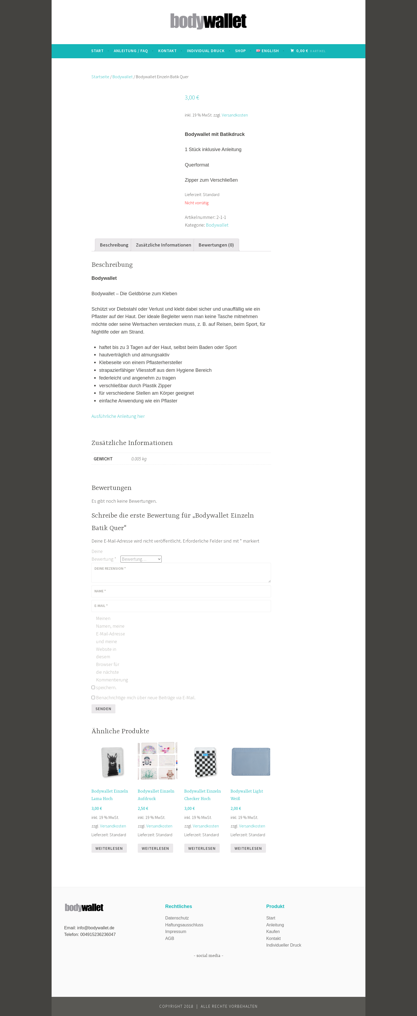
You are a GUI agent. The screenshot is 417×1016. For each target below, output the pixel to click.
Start (270, 918)
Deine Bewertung (103, 555)
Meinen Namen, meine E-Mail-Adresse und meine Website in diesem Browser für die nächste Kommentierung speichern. (110, 652)
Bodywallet (122, 77)
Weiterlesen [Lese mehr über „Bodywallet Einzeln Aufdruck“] (155, 848)
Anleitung (275, 925)
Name (100, 591)
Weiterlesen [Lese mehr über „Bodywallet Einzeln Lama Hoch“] (109, 848)
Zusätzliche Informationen (163, 245)
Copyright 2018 (176, 1006)
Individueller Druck (283, 945)
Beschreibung (114, 245)
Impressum (175, 931)
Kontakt (167, 50)
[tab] (114, 245)
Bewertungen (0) (216, 245)
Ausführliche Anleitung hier (118, 416)
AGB (169, 938)
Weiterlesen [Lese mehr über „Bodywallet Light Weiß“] (248, 848)
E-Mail (101, 605)
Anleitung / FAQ (131, 50)
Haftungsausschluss (184, 925)
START (97, 50)
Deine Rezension (110, 568)
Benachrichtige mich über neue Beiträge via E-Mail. (145, 697)
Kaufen (273, 931)
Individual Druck (206, 50)
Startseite (100, 77)
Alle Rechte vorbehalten (229, 1006)
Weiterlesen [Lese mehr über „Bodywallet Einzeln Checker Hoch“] (202, 848)
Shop (240, 50)
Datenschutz (177, 918)
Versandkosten (235, 115)
